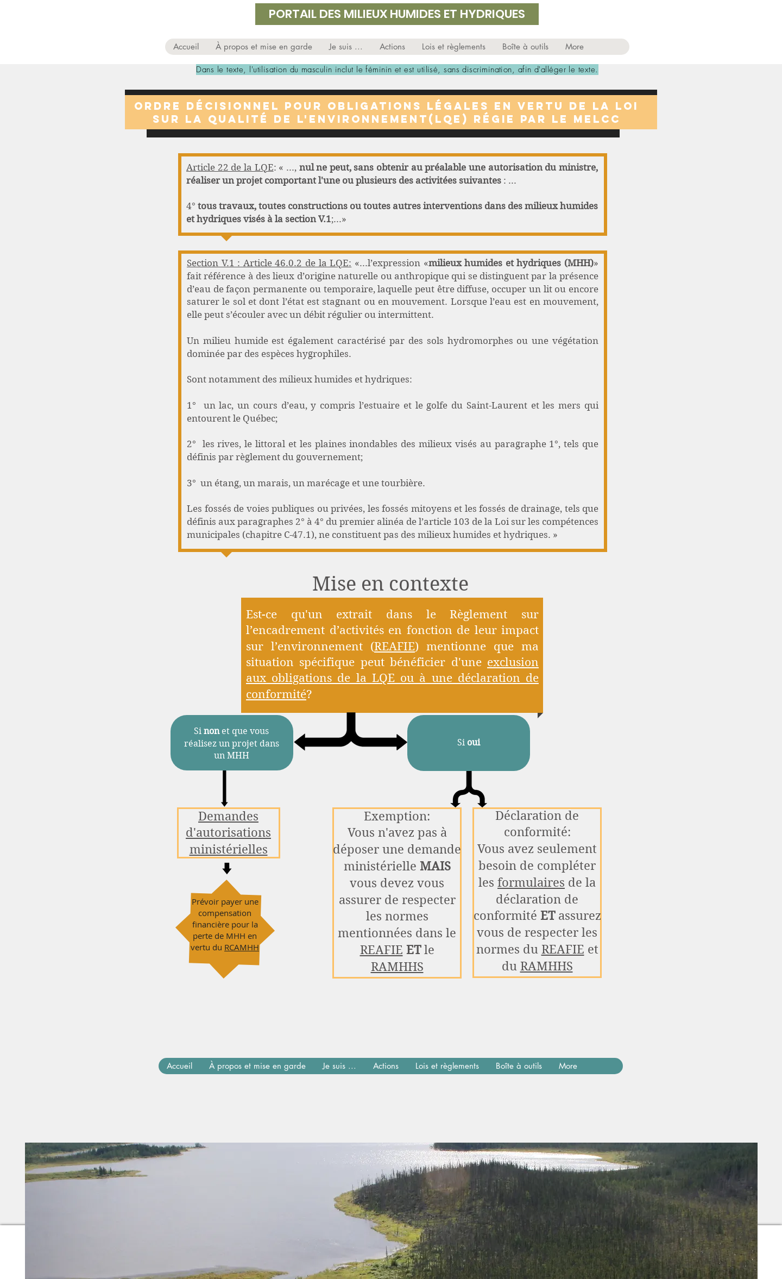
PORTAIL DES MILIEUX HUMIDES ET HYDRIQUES (397, 13)
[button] (345, 47)
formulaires (531, 882)
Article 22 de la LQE (230, 167)
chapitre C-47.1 (278, 534)
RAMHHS (397, 967)
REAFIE (394, 646)
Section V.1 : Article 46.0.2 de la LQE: (269, 263)
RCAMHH (241, 947)
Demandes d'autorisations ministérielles (228, 833)
